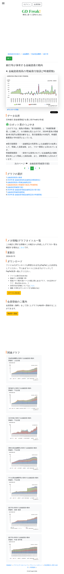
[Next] (39, 168)
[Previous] (25, 168)
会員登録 (37, 4)
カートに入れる (14, 293)
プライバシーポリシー (36, 565)
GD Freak (31, 11)
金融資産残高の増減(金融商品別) (19, 182)
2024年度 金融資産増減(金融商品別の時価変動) (24, 195)
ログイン (27, 4)
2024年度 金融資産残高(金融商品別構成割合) (23, 180)
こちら (21, 247)
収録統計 (9, 565)
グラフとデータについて (20, 565)
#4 (8, 58)
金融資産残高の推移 (14, 177)
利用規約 (32, 567)
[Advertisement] (32, 32)
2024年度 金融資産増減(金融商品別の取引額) (23, 190)
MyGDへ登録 (12, 314)
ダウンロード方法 (12, 110)
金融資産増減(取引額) (15, 187)
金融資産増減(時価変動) (16, 192)
